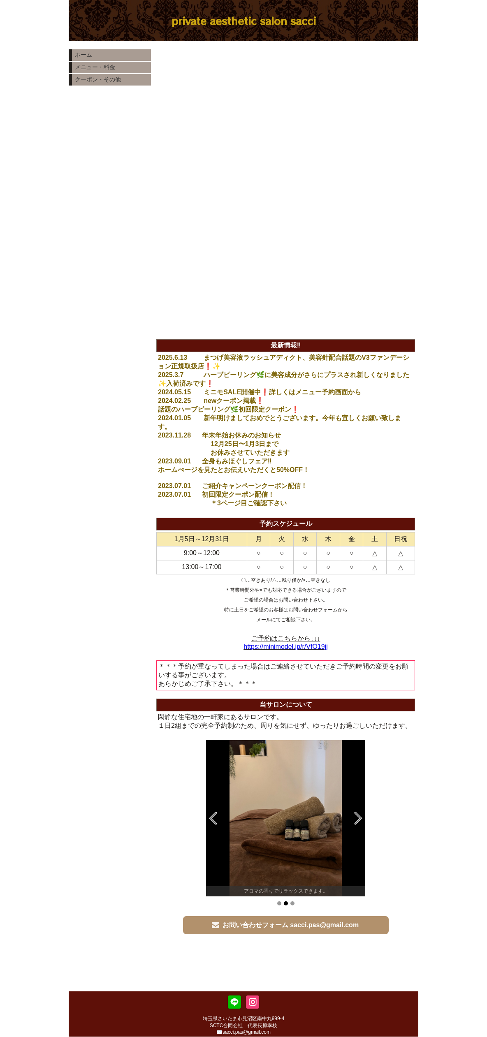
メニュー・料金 (95, 67)
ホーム (83, 54)
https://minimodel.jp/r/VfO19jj (286, 646)
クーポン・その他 (98, 79)
